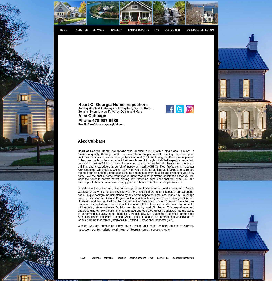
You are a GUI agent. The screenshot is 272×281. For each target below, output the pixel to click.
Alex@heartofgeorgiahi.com (105, 124)
